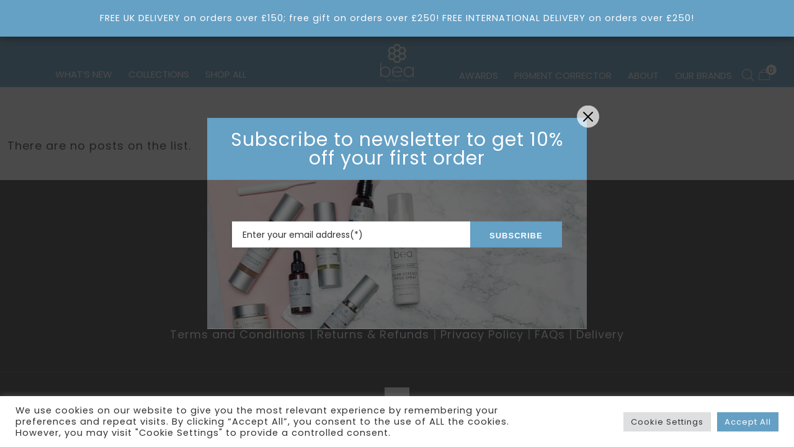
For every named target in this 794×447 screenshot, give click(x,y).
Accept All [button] (748, 422)
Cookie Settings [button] (667, 422)
